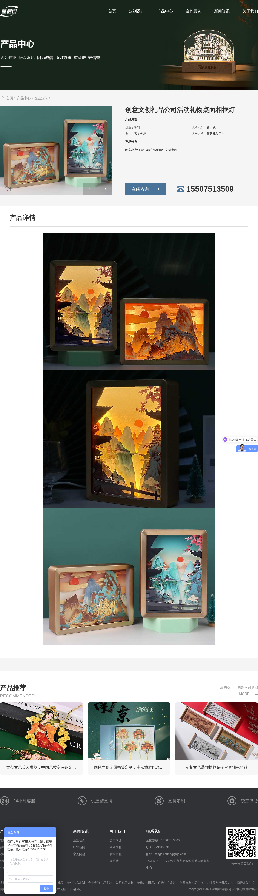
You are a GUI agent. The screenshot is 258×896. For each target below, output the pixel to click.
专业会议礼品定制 (100, 882)
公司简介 (116, 840)
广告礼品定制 (167, 882)
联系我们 (116, 861)
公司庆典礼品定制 (191, 882)
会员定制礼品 (146, 882)
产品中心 (24, 98)
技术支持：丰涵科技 (67, 889)
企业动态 (79, 840)
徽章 (3, 847)
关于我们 (117, 831)
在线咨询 (149, 189)
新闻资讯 (81, 831)
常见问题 (79, 854)
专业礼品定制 (76, 882)
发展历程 (116, 854)
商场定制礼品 (246, 882)
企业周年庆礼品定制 (220, 882)
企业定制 (41, 98)
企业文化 (116, 847)
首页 (9, 98)
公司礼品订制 (124, 882)
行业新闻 (79, 847)
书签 (3, 840)
